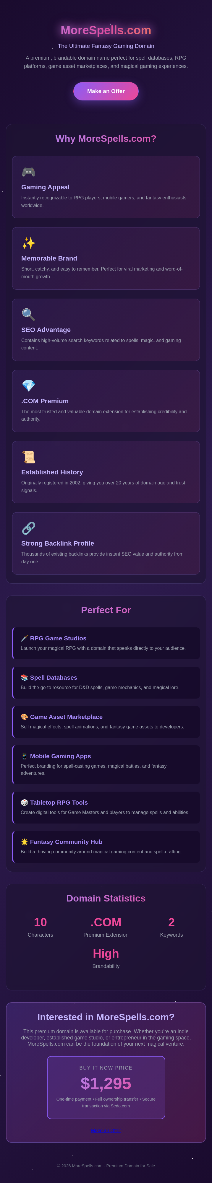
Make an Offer (106, 91)
